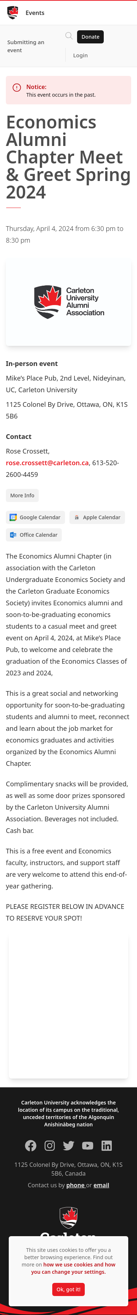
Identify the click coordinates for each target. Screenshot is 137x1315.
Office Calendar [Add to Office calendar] (33, 535)
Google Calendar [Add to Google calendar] (35, 517)
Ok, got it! (68, 1289)
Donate (90, 36)
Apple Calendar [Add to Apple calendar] (97, 517)
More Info (22, 495)
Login (80, 55)
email (101, 1185)
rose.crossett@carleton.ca (47, 462)
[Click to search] (69, 36)
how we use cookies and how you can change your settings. (73, 1268)
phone (76, 1185)
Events (35, 12)
